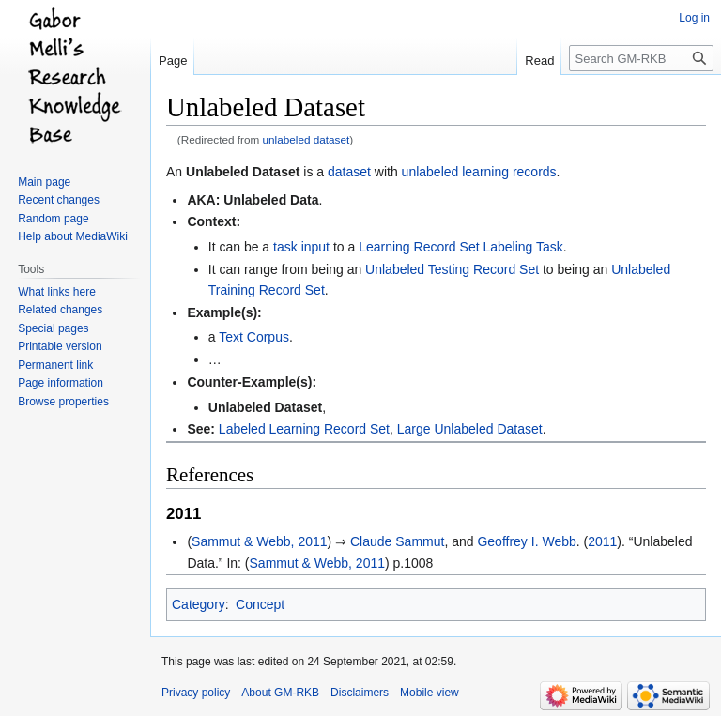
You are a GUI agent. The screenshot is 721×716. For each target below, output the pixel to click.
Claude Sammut (397, 541)
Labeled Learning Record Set (304, 428)
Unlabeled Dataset (242, 171)
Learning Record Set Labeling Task (461, 246)
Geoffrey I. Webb (526, 541)
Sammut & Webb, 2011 (259, 541)
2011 (602, 541)
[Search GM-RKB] (641, 58)
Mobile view (429, 692)
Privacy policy (195, 692)
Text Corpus (254, 336)
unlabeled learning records (479, 171)
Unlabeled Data (270, 199)
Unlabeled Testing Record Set (452, 269)
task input (301, 246)
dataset (349, 171)
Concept (260, 604)
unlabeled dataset (306, 139)
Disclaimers (359, 692)
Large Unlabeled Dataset (470, 428)
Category (198, 604)
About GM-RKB (280, 692)
